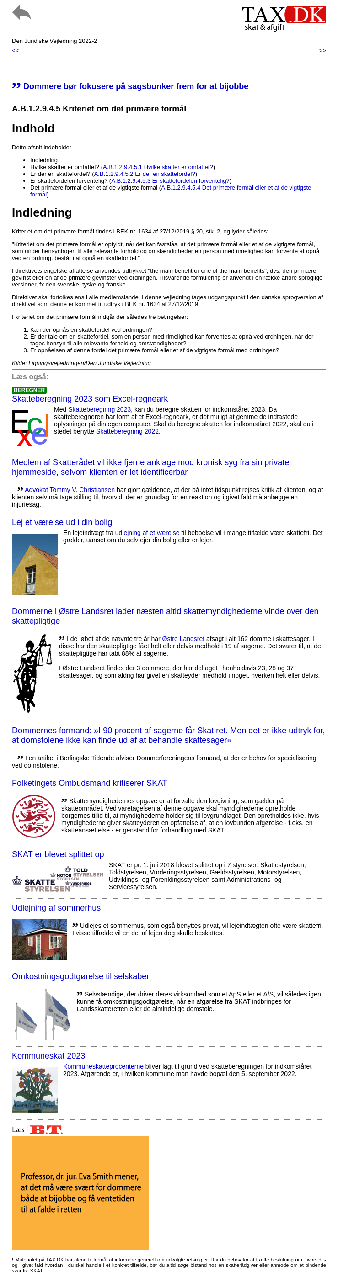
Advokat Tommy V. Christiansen (70, 489)
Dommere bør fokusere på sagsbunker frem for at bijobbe (130, 86)
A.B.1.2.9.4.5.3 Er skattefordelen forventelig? (170, 180)
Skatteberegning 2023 (99, 409)
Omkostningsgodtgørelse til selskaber (80, 976)
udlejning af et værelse (147, 532)
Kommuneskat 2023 (48, 1055)
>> (322, 50)
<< (15, 50)
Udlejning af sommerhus (56, 907)
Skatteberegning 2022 (127, 431)
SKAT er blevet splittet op (58, 854)
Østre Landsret (183, 638)
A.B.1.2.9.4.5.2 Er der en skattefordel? (144, 173)
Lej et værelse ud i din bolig (62, 522)
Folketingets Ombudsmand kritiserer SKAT (89, 783)
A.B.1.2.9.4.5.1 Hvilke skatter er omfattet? (158, 167)
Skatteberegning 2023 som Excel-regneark (90, 398)
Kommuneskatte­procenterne (103, 1066)
